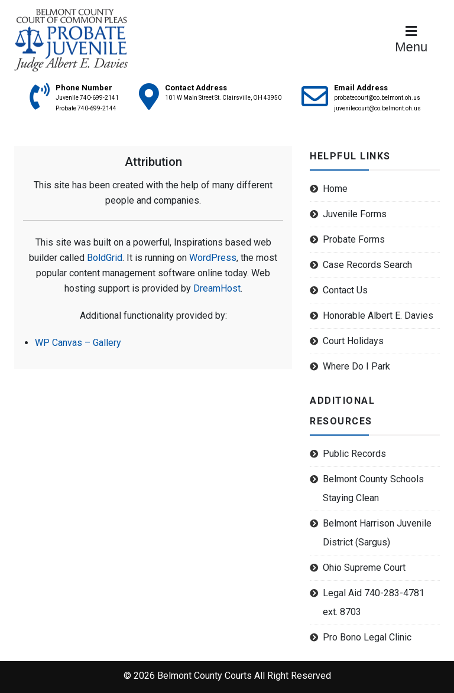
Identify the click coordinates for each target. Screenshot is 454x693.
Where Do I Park (356, 366)
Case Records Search (367, 264)
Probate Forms (354, 239)
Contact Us (345, 290)
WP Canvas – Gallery (78, 342)
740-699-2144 (96, 108)
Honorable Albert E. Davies (378, 315)
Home (335, 188)
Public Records (354, 453)
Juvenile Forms (355, 214)
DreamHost (217, 288)
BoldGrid (104, 257)
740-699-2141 (99, 97)
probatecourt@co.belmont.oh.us (377, 97)
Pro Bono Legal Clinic (367, 637)
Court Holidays (353, 340)
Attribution (153, 162)
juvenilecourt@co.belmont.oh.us (377, 108)
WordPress (212, 257)
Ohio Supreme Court (364, 567)
